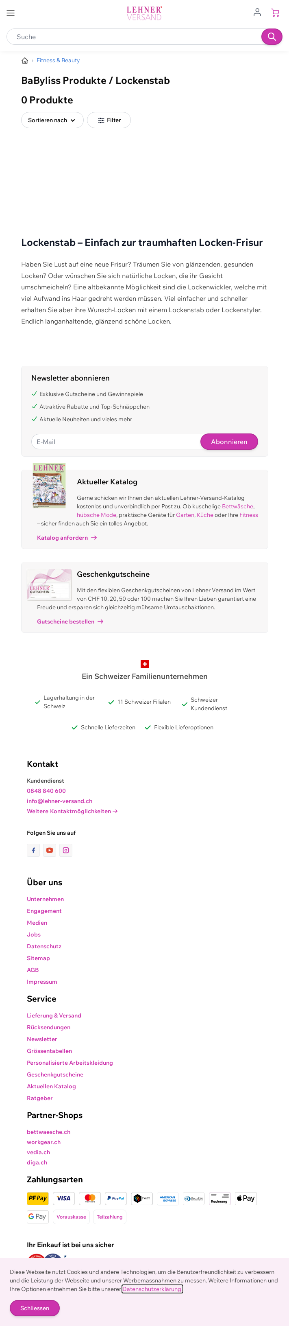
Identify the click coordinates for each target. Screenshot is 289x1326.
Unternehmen (45, 899)
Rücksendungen (48, 1027)
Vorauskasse (71, 1217)
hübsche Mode (96, 515)
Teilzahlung (110, 1217)
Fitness (248, 515)
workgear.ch (44, 1142)
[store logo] (145, 13)
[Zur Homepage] (24, 60)
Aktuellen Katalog (51, 1086)
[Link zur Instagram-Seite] (65, 850)
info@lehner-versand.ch (59, 801)
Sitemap (38, 958)
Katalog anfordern (67, 537)
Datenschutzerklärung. (152, 1289)
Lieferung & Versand (54, 1015)
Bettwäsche (237, 506)
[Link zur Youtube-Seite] (51, 850)
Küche (205, 515)
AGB (33, 970)
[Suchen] (271, 36)
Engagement (44, 911)
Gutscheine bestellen (70, 621)
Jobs (34, 934)
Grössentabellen (49, 1051)
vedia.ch (38, 1152)
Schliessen (34, 1308)
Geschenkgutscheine (55, 1074)
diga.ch (37, 1162)
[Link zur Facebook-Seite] (35, 850)
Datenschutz (44, 946)
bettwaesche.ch (48, 1132)
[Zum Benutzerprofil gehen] (259, 11)
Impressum (42, 981)
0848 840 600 (46, 790)
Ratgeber (40, 1098)
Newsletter (42, 1039)
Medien (37, 922)
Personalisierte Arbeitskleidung (70, 1062)
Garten (185, 515)
